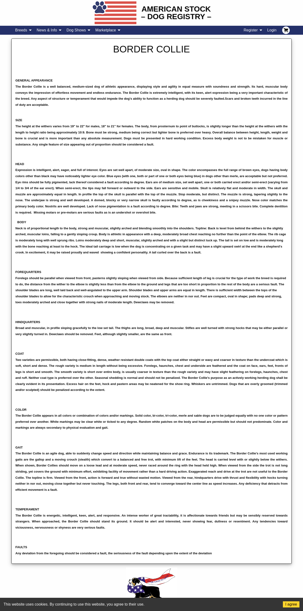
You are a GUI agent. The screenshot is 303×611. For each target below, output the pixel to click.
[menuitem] (286, 30)
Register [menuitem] (251, 30)
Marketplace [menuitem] (105, 30)
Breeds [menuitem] (21, 30)
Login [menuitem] (271, 30)
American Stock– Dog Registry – (176, 13)
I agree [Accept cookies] (291, 604)
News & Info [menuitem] (47, 30)
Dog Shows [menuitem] (76, 30)
